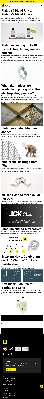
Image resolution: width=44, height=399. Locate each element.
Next (22, 329)
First (22, 316)
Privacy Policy (7, 393)
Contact (5, 388)
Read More (25, 22)
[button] (2, 396)
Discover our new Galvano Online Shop (22, 1)
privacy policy (20, 365)
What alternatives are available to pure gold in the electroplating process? (20, 89)
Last (22, 332)
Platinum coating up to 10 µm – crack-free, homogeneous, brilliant (21, 49)
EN (8, 5)
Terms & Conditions (9, 395)
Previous (22, 319)
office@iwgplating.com (9, 381)
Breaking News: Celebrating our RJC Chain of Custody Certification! (20, 260)
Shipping (5, 397)
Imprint (5, 391)
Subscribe (9, 369)
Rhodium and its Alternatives (21, 229)
